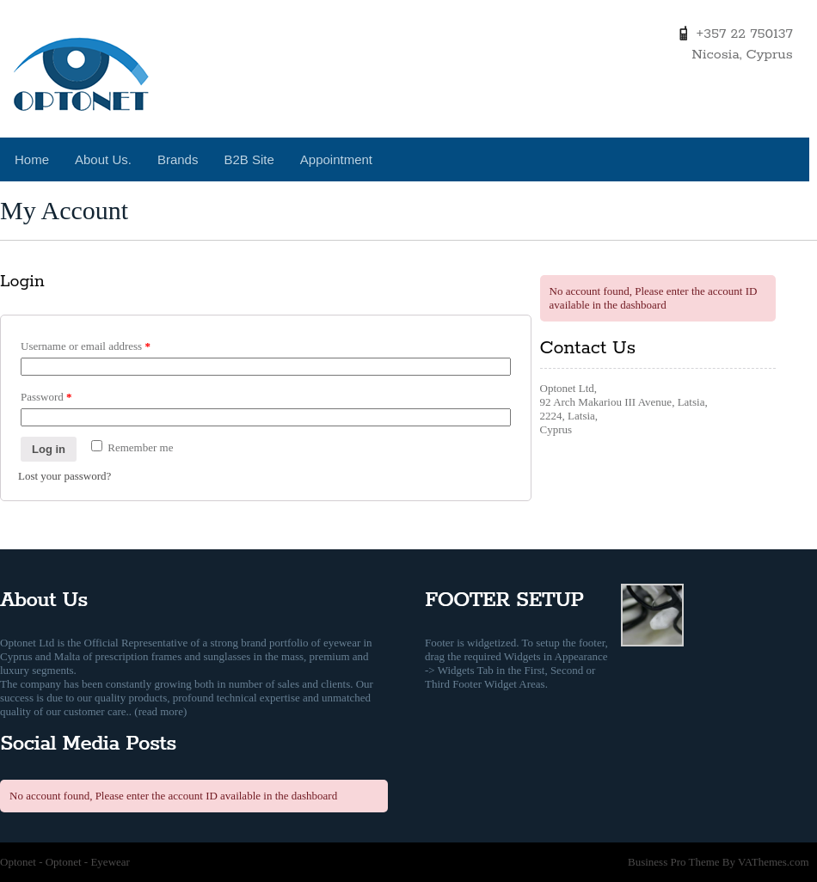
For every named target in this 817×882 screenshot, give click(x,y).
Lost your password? (64, 475)
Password (46, 396)
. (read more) (158, 711)
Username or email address (85, 346)
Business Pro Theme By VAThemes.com (718, 861)
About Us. (103, 159)
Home (32, 159)
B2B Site (248, 159)
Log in (48, 449)
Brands (178, 159)
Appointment (336, 159)
